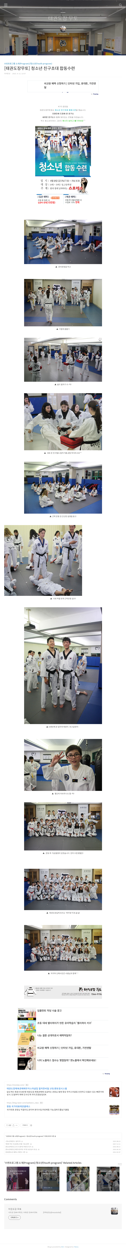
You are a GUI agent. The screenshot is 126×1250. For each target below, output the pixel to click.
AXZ (62, 1247)
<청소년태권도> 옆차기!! (13, 1141)
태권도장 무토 (63, 19)
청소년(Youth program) (35, 1136)
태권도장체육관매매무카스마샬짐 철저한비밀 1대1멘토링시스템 (37, 1088)
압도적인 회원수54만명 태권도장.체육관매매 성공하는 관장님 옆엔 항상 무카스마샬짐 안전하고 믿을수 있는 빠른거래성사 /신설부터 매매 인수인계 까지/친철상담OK (55, 1093)
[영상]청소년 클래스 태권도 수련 (15, 1152)
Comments (10, 1199)
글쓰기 (50, 50)
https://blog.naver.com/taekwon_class (23, 1103)
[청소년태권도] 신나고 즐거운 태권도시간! (18, 1147)
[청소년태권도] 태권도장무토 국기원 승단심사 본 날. (21, 1149)
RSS (67, 50)
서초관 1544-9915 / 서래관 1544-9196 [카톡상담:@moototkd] (34, 1212)
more (120, 1164)
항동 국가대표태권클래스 (18, 1106)
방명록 (59, 50)
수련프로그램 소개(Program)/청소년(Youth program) (28, 63)
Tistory (76, 1247)
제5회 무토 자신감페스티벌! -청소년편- (17, 1144)
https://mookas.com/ (15, 1085)
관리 (75, 50)
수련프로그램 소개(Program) (15, 1136)
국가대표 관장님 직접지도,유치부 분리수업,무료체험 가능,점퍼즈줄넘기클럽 (38, 1109)
